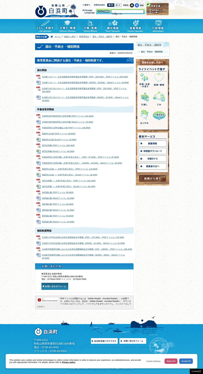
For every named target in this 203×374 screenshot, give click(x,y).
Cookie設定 (196, 371)
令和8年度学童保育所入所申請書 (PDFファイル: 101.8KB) (68, 116)
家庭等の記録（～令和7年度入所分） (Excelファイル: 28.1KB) (69, 175)
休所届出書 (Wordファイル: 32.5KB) (58, 198)
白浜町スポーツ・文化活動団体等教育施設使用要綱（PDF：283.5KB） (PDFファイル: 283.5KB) (85, 77)
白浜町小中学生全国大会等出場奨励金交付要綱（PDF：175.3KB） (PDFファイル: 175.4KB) (83, 237)
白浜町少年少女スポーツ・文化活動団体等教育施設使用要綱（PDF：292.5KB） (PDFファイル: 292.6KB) (84, 90)
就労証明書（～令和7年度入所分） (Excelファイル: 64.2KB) (68, 186)
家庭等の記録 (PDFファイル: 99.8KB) (59, 134)
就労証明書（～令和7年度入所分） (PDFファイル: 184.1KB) (69, 181)
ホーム (58, 36)
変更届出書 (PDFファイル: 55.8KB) (58, 216)
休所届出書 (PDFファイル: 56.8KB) (58, 192)
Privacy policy (68, 362)
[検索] (124, 14)
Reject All (171, 361)
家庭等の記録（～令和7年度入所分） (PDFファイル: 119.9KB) (70, 169)
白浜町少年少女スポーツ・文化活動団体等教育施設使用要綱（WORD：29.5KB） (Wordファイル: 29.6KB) (85, 99)
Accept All (186, 361)
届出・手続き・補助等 (102, 36)
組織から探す (70, 36)
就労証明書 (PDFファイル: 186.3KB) (58, 145)
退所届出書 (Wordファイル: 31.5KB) (58, 210)
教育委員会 (84, 36)
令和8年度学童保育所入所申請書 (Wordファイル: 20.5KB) (67, 122)
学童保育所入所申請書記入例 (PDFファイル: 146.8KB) (66, 128)
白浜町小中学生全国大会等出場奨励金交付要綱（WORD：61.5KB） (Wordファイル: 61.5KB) (83, 243)
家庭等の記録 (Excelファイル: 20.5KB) (59, 140)
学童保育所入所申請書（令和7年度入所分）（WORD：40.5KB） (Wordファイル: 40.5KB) (82, 163)
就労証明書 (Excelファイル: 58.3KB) (58, 151)
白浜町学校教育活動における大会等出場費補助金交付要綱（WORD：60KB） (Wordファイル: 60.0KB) (83, 256)
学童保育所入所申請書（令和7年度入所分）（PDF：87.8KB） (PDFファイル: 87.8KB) (80, 157)
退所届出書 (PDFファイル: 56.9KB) (58, 204)
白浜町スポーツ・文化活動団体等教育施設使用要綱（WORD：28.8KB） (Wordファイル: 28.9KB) (85, 82)
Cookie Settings (153, 361)
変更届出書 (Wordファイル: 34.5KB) (58, 222)
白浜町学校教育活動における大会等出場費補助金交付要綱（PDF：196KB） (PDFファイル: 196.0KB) (87, 249)
